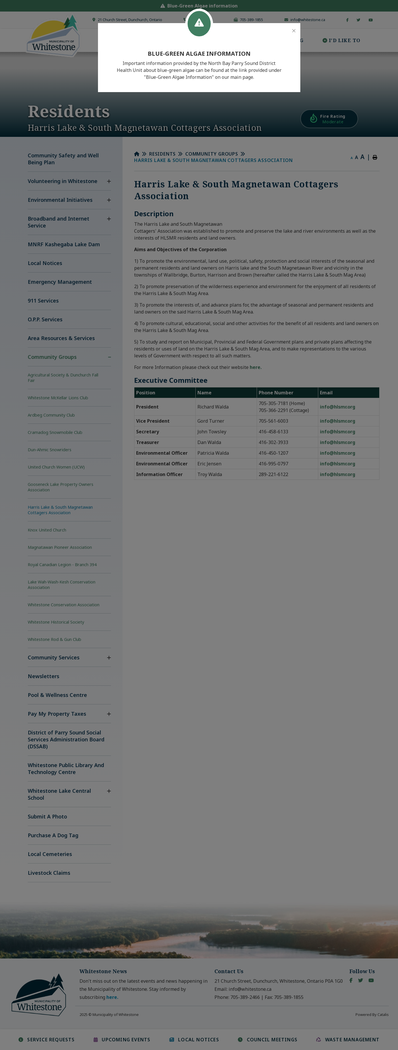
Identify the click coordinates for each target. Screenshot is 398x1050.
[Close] (293, 31)
